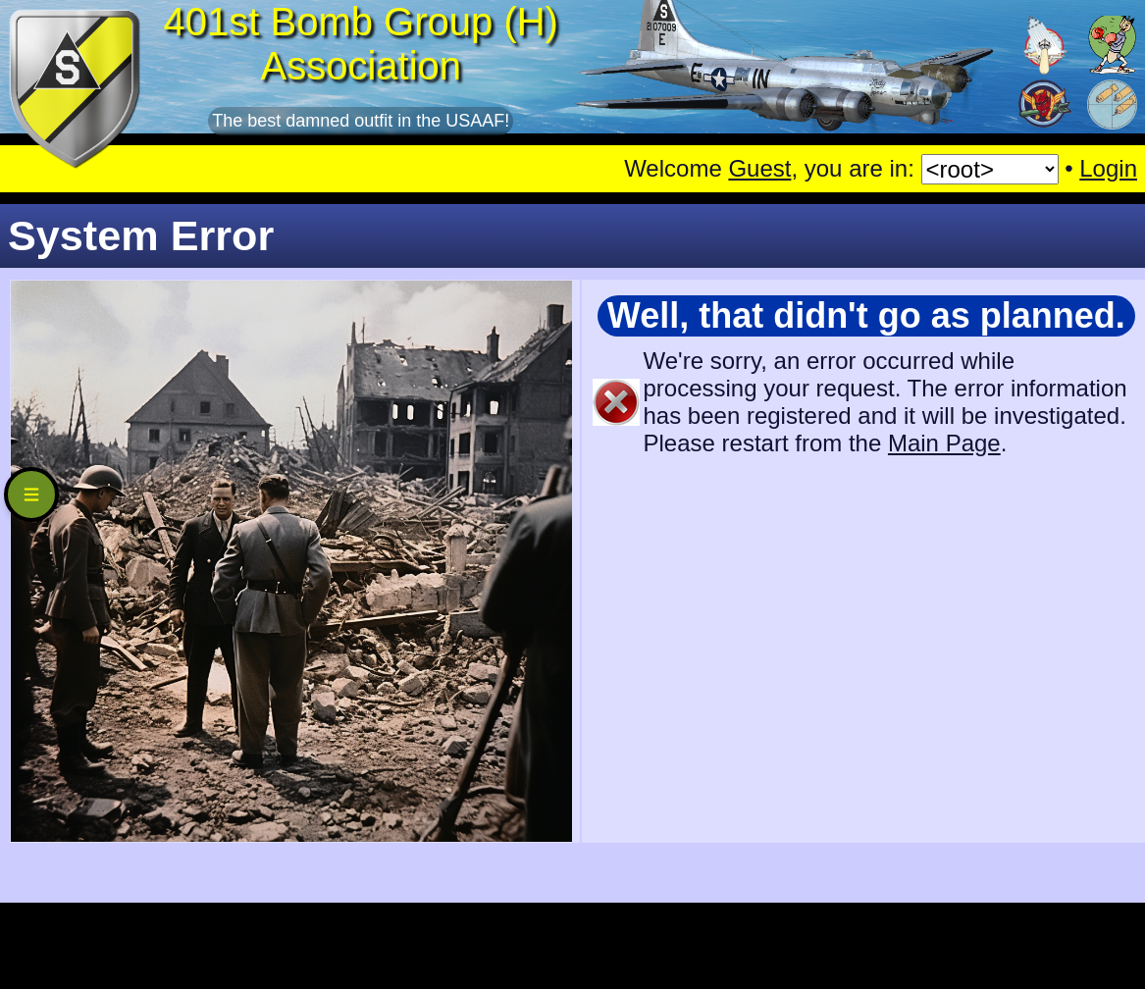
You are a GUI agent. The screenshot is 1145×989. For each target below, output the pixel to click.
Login (1108, 168)
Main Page (944, 443)
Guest (759, 168)
